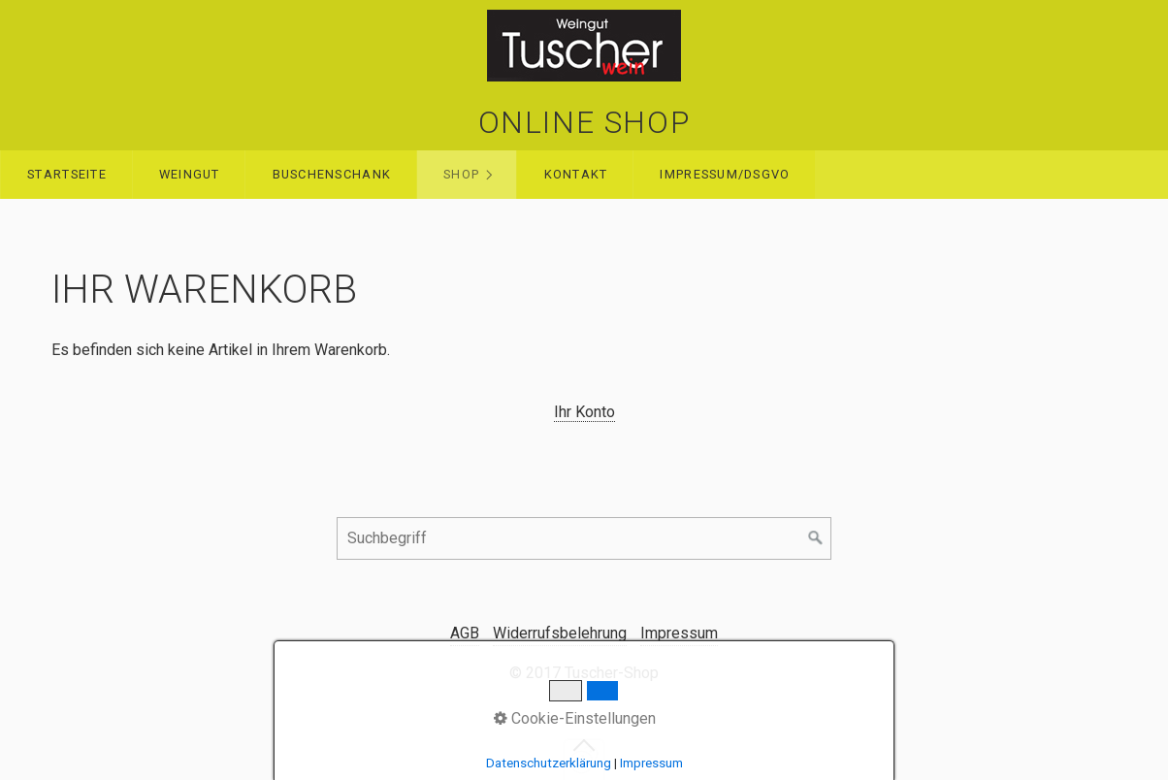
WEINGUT (189, 174)
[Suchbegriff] (584, 538)
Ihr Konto (584, 412)
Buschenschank (332, 174)
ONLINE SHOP (584, 122)
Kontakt (576, 174)
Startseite (67, 174)
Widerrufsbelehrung (560, 633)
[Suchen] (815, 538)
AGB (464, 633)
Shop (461, 174)
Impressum (679, 633)
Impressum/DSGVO (725, 174)
